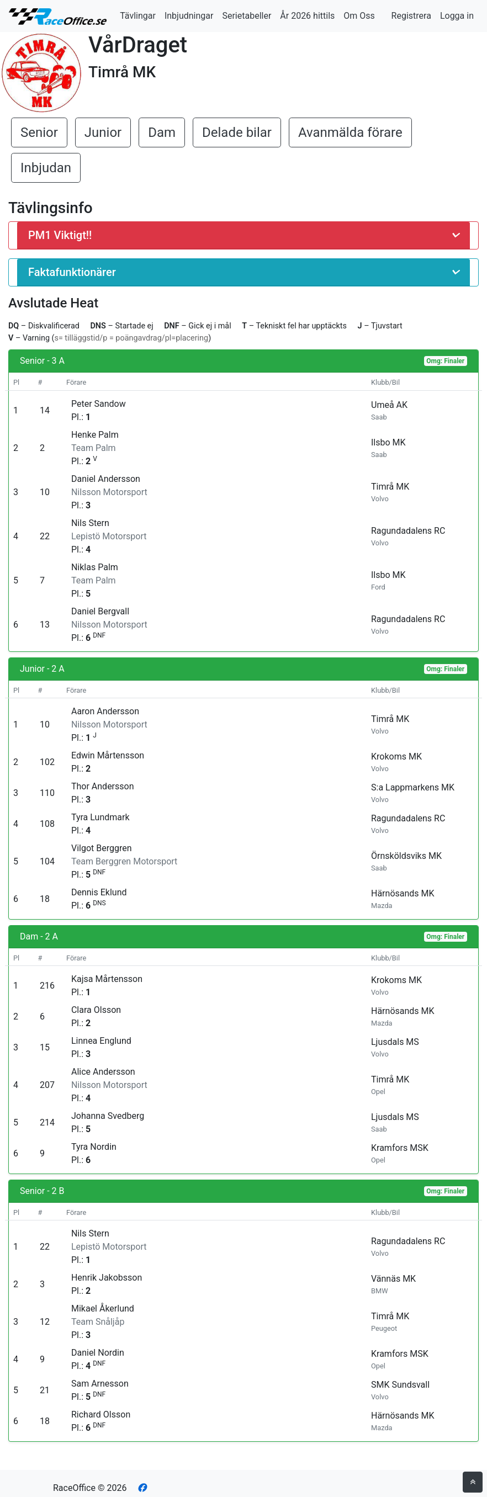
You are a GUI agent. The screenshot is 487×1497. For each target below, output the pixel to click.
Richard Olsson (100, 1414)
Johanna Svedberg (107, 1116)
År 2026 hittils (307, 15)
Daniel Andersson (105, 479)
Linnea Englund (101, 1041)
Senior (39, 132)
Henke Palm (95, 434)
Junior (102, 132)
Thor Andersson (102, 786)
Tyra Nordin (94, 1147)
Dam (162, 132)
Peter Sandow (98, 404)
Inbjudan (45, 168)
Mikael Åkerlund (102, 1308)
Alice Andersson (103, 1071)
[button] (243, 235)
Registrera (411, 15)
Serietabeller (246, 15)
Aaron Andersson (105, 711)
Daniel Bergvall (100, 611)
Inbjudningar (189, 15)
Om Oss (359, 15)
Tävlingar (138, 15)
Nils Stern (90, 523)
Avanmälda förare (350, 132)
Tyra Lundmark (100, 817)
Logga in (457, 15)
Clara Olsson (96, 1010)
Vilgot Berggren (101, 848)
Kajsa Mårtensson (106, 979)
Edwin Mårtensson (107, 755)
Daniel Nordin (97, 1352)
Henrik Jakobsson (106, 1277)
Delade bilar (237, 132)
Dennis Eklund (99, 892)
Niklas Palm (94, 567)
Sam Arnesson (100, 1383)
